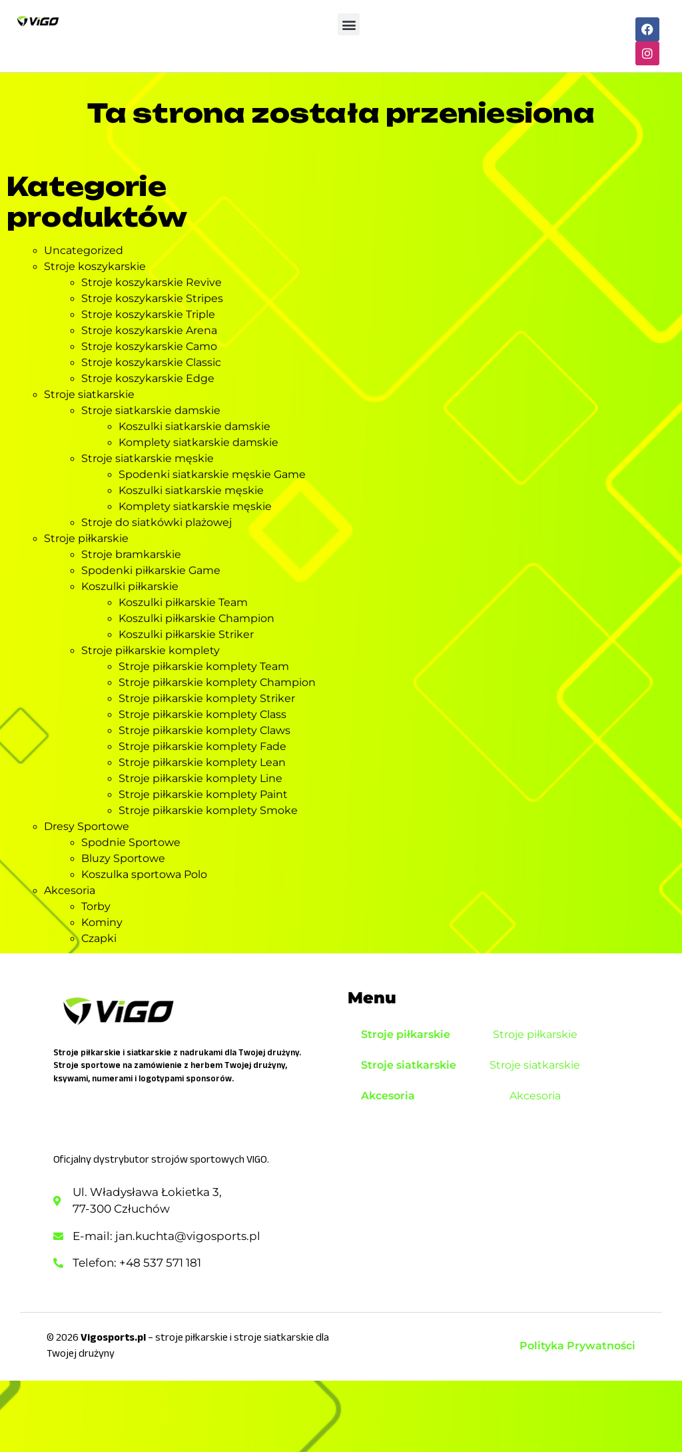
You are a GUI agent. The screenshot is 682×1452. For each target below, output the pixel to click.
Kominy (102, 922)
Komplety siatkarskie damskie (198, 442)
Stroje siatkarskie (89, 394)
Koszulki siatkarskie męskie (191, 490)
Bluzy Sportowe (123, 858)
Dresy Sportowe (86, 826)
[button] (349, 24)
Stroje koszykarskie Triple (148, 314)
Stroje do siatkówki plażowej (156, 522)
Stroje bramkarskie (131, 554)
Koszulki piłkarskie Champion (196, 618)
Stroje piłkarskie (86, 538)
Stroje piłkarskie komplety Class (202, 714)
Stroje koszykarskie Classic (151, 362)
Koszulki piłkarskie (129, 586)
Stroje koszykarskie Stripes (152, 298)
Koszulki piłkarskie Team (183, 602)
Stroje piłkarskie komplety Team (204, 666)
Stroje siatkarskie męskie (147, 458)
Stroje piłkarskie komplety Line (200, 778)
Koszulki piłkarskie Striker (186, 634)
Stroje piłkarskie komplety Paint (203, 794)
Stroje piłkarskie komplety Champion (217, 682)
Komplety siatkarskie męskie (195, 506)
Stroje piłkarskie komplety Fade (202, 746)
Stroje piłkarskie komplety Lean (202, 762)
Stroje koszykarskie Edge (147, 378)
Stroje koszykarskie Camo (149, 346)
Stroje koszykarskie (95, 266)
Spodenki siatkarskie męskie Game (212, 474)
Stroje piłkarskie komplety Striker (207, 698)
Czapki (99, 938)
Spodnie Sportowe (130, 842)
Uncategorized (83, 250)
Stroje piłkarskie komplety (150, 650)
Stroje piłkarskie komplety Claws (204, 730)
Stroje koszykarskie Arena (149, 330)
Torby (96, 906)
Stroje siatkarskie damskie (150, 410)
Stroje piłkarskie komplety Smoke (208, 810)
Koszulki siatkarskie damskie (194, 426)
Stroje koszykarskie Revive (151, 282)
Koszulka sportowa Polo (144, 874)
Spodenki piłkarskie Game (150, 570)
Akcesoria (69, 890)
